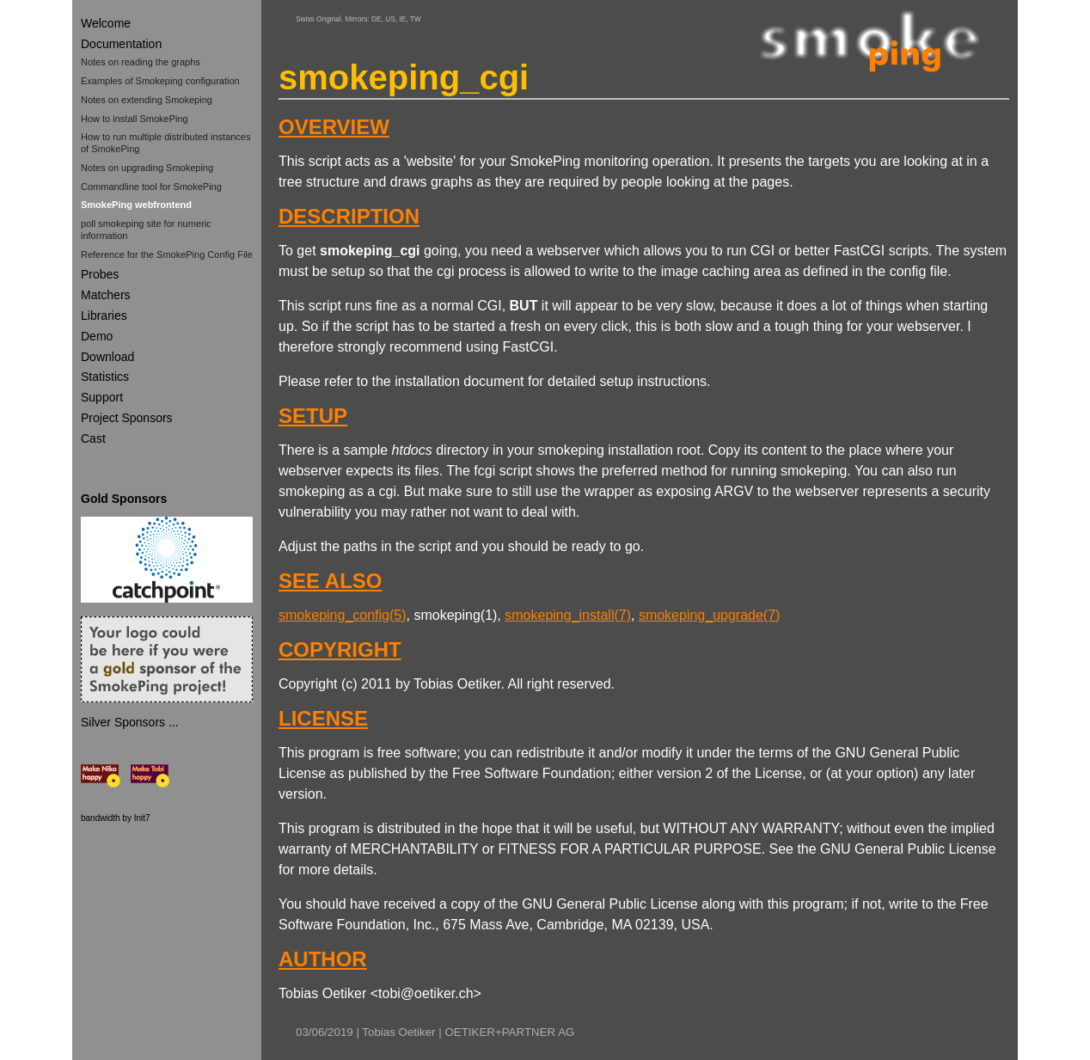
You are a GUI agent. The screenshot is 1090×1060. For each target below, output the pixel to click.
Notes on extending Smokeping (146, 100)
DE (376, 19)
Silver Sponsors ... (130, 722)
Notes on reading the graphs (140, 62)
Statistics (105, 376)
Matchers (106, 295)
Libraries (104, 315)
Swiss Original (318, 19)
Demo (97, 336)
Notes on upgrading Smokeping (147, 167)
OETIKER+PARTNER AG (509, 1032)
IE (402, 19)
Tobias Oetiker (398, 1032)
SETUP (313, 415)
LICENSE (323, 718)
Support (102, 397)
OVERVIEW (334, 126)
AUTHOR (323, 959)
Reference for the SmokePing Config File (167, 254)
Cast (93, 438)
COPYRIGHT (340, 649)
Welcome (106, 23)
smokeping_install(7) (568, 615)
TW (415, 19)
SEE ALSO (330, 580)
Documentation (121, 44)
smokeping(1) (455, 615)
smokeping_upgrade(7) (710, 615)
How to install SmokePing (134, 118)
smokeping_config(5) (343, 615)
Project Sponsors (127, 418)
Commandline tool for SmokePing (151, 186)
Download (107, 357)
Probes (100, 274)
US (390, 19)
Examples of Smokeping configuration (160, 81)
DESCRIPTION (349, 216)
